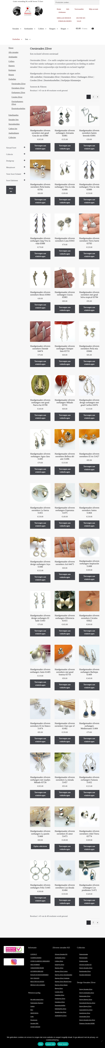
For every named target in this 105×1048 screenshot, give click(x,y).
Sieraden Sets (14, 120)
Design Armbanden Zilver (86, 992)
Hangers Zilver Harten (61, 985)
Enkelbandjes (13, 115)
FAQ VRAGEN (34, 978)
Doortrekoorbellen (51, 80)
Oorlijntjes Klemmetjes (71, 80)
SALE (79, 21)
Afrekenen (62, 12)
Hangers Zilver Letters (61, 971)
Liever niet (50, 1044)
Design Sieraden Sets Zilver (87, 1020)
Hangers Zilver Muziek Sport (63, 981)
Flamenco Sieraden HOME (87, 1023)
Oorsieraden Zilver (52, 77)
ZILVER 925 (80, 18)
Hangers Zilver (59, 968)
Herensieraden (83, 957)
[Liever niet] (101, 1041)
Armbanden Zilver (60, 957)
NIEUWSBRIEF (35, 964)
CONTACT (33, 954)
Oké (40, 1044)
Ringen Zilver (59, 988)
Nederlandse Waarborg (36, 1003)
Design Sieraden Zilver (85, 968)
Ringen (65, 29)
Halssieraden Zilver (84, 996)
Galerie (32, 1006)
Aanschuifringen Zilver (85, 1009)
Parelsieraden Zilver (85, 971)
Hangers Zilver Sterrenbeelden (63, 974)
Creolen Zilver (36, 80)
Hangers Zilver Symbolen (62, 978)
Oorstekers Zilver (68, 77)
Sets (28, 39)
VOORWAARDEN (35, 957)
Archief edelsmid (35, 1026)
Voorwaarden (79, 9)
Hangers (53, 29)
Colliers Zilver (59, 961)
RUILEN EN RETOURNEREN (39, 974)
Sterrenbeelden (14, 124)
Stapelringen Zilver (84, 1013)
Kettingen (12, 70)
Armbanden (30, 29)
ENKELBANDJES (65, 21)
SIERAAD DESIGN (64, 18)
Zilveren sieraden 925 (85, 964)
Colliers (42, 29)
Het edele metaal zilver (36, 999)
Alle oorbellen (36, 77)
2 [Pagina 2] (93, 97)
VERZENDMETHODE (37, 968)
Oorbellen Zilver (59, 995)
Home (59, 9)
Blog (31, 1009)
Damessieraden (83, 954)
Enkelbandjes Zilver (60, 1008)
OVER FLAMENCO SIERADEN (40, 961)
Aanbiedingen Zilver (60, 1015)
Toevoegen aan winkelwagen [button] (40, 147)
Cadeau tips (13, 129)
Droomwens (33, 1020)
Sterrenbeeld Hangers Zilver (87, 1003)
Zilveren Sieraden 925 (61, 954)
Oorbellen (17, 39)
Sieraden (17, 29)
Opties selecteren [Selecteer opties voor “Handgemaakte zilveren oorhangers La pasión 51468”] (40, 846)
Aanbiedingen (14, 133)
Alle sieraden (13, 52)
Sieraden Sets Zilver (60, 1012)
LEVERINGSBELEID (36, 971)
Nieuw (11, 48)
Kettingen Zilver (59, 964)
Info (67, 9)
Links (32, 1016)
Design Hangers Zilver (85, 999)
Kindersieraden (83, 961)
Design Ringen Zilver (85, 1006)
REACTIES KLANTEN (37, 981)
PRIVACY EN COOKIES (37, 985)
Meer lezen (63, 1044)
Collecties (12, 137)
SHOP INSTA (34, 1013)
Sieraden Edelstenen (85, 974)
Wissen (11, 190)
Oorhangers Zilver (85, 77)
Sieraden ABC (34, 1023)
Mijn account (93, 9)
